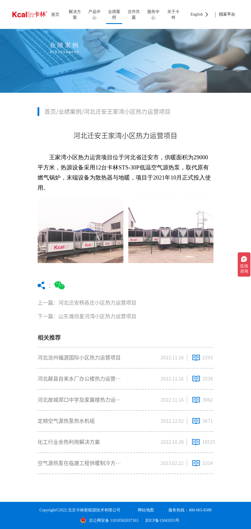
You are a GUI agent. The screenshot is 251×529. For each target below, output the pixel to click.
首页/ (51, 111)
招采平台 (227, 14)
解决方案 (75, 14)
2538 (207, 378)
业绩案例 (114, 14)
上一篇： (101, 303)
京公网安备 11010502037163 (109, 520)
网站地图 (146, 510)
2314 (207, 463)
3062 (207, 399)
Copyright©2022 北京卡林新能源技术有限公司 (79, 510)
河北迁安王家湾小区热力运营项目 (127, 111)
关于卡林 (173, 14)
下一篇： (101, 316)
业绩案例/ (71, 111)
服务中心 (153, 14)
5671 (207, 421)
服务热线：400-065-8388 (189, 510)
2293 (207, 357)
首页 (55, 14)
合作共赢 (134, 14)
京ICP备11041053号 (162, 520)
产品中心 (94, 14)
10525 (207, 442)
